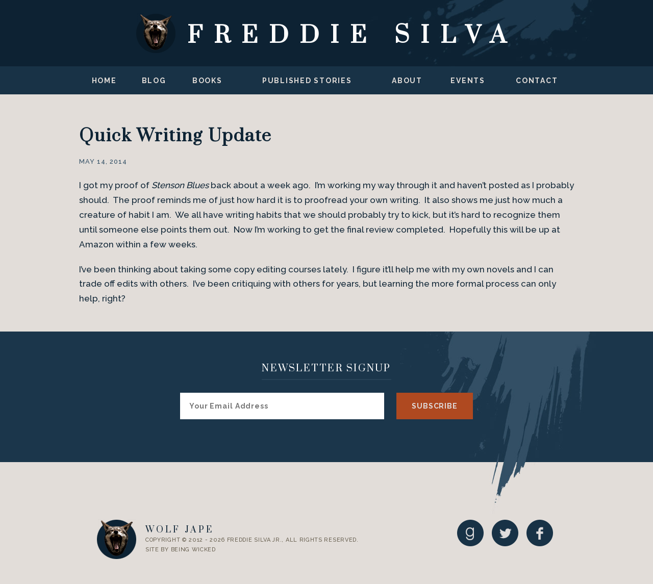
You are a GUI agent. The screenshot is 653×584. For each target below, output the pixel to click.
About (407, 81)
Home (104, 81)
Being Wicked (193, 549)
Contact (537, 81)
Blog (154, 81)
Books (207, 81)
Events (467, 81)
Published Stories (307, 81)
